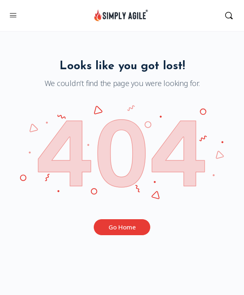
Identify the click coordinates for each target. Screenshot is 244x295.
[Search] (229, 15)
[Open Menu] (13, 14)
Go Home (122, 227)
